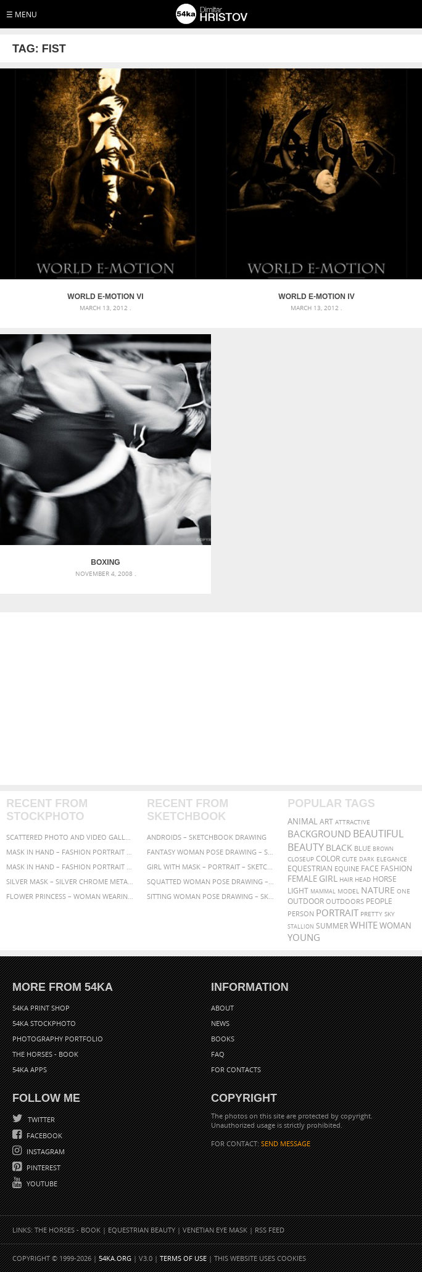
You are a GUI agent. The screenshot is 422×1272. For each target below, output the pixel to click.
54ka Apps (29, 1069)
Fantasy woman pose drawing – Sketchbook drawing (211, 851)
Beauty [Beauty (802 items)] (306, 847)
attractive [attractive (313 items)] (352, 822)
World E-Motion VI (105, 296)
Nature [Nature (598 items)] (378, 890)
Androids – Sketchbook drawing (207, 837)
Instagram (45, 1151)
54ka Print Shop (41, 1007)
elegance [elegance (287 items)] (391, 859)
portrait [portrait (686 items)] (337, 912)
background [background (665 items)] (319, 834)
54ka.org (115, 1258)
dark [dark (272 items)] (366, 859)
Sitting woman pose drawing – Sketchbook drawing (211, 896)
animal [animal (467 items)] (303, 821)
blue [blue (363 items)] (362, 848)
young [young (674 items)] (304, 937)
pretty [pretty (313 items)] (371, 913)
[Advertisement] (211, 698)
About (222, 1007)
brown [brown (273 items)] (383, 849)
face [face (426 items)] (370, 868)
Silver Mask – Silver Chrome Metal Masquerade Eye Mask (70, 881)
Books (222, 1038)
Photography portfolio (57, 1038)
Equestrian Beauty (141, 1229)
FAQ (218, 1054)
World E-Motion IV (316, 296)
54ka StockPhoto (44, 1023)
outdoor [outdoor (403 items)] (306, 901)
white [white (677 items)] (364, 925)
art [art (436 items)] (326, 821)
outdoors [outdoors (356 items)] (345, 901)
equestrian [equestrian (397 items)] (310, 868)
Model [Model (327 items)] (348, 891)
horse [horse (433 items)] (385, 879)
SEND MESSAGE (285, 1143)
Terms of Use (183, 1258)
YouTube (41, 1183)
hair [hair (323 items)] (346, 879)
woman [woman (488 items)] (395, 926)
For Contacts (236, 1069)
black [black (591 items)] (339, 847)
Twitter (40, 1119)
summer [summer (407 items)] (332, 925)
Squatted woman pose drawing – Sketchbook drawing (211, 881)
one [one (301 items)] (403, 891)
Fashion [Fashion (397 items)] (396, 868)
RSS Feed (269, 1229)
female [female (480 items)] (302, 879)
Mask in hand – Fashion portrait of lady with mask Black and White (70, 851)
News (220, 1023)
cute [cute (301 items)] (349, 859)
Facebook (43, 1135)
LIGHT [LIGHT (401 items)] (298, 890)
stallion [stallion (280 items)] (301, 926)
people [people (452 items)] (379, 901)
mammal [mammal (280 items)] (323, 891)
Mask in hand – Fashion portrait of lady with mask (70, 866)
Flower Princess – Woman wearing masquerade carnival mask (70, 896)
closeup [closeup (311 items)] (301, 859)
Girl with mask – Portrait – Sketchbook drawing (211, 866)
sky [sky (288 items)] (389, 914)
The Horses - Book (45, 1054)
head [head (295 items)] (363, 880)
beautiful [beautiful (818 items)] (378, 833)
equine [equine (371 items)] (346, 868)
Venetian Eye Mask (215, 1229)
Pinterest (42, 1167)
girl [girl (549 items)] (328, 878)
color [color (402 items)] (328, 858)
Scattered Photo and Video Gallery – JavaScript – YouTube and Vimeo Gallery (70, 837)
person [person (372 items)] (301, 913)
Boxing (105, 562)
